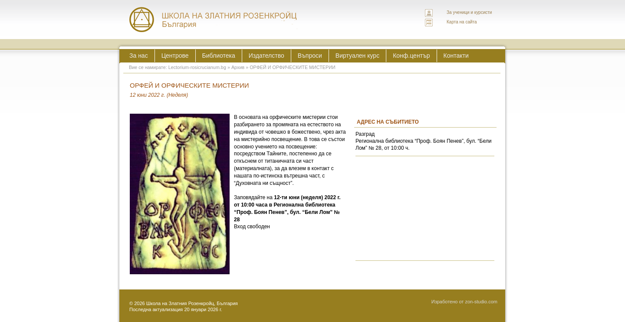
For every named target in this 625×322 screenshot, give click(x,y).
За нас (138, 55)
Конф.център (411, 55)
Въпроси (310, 55)
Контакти (456, 55)
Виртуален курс (357, 55)
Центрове (175, 55)
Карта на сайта (462, 22)
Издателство (266, 55)
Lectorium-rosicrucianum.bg (197, 67)
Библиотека (218, 55)
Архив (237, 67)
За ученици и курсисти (469, 12)
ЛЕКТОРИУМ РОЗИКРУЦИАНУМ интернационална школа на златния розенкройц (213, 19)
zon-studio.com (481, 301)
